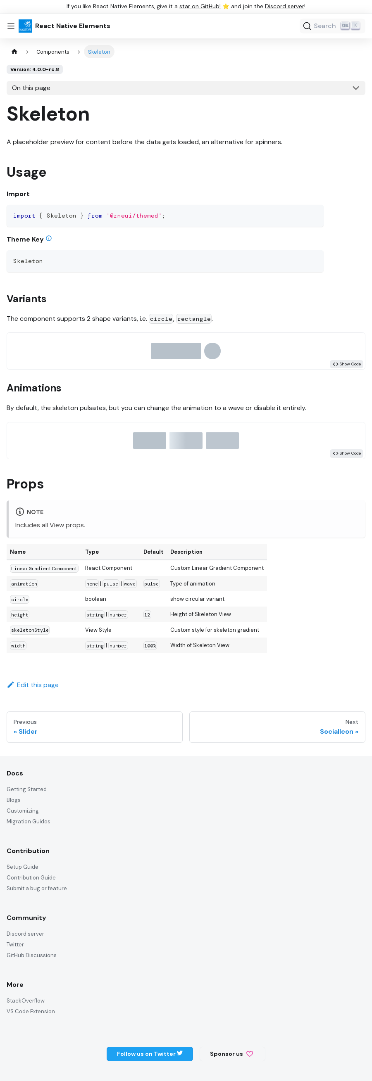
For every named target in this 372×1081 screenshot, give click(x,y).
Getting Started (27, 789)
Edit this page (33, 684)
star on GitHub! (200, 6)
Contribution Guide (31, 877)
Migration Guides (28, 821)
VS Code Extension (31, 1011)
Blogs (14, 800)
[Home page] (14, 51)
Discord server (284, 6)
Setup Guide (22, 866)
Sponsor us (231, 1053)
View (57, 525)
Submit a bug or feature (37, 888)
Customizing (23, 810)
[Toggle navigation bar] (11, 26)
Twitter (15, 944)
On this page (31, 87)
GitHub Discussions (32, 955)
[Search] (332, 26)
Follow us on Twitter (150, 1053)
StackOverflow (26, 1000)
